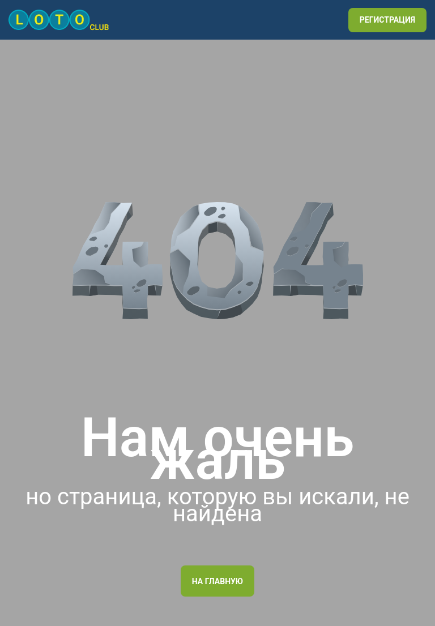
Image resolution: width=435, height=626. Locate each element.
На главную (217, 581)
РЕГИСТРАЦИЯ (387, 19)
